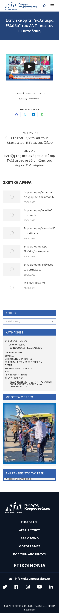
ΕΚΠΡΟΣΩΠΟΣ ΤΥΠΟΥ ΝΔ (18, 359)
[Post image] (11, 196)
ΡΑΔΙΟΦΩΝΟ (29, 538)
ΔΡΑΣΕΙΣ (9, 355)
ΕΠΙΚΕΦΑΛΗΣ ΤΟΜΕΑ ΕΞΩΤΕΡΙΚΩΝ (23, 362)
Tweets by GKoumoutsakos (18, 478)
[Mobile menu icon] (52, 6)
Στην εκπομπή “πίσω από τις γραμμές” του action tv (39, 194)
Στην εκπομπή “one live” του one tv (38, 212)
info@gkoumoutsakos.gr (29, 578)
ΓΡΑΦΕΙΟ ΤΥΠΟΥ (13, 352)
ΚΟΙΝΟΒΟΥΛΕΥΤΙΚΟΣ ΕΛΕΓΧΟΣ (25, 348)
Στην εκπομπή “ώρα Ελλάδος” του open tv (36, 249)
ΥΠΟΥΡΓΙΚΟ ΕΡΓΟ (14, 378)
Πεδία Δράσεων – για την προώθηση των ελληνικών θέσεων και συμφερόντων (30, 384)
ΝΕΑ (28, 93)
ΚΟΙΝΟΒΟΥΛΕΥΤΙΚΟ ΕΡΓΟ (18, 368)
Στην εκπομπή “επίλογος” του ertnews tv (39, 267)
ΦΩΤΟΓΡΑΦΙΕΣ (29, 546)
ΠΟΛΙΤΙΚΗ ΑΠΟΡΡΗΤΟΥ (29, 554)
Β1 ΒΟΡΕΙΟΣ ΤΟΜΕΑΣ (16, 340)
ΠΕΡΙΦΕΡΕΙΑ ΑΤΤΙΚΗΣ (16, 374)
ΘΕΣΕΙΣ (8, 365)
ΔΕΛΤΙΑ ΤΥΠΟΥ (29, 530)
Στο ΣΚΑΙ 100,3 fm (34, 283)
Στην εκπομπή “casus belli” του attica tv (39, 231)
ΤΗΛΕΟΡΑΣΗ (34, 98)
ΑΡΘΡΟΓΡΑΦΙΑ (17, 344)
